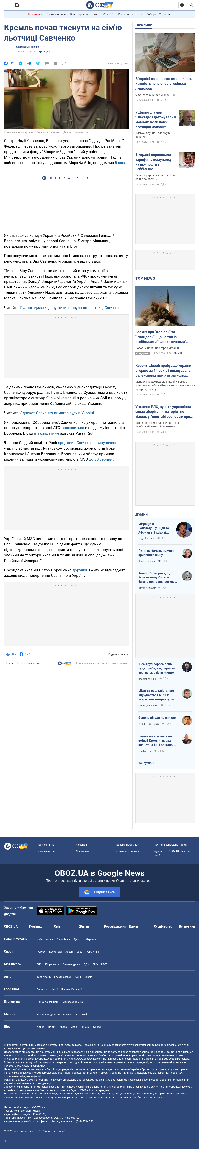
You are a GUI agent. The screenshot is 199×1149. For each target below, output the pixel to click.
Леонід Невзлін (147, 561)
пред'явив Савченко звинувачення (88, 442)
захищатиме (48, 433)
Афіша (40, 1026)
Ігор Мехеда (145, 751)
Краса (63, 1026)
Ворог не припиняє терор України (157, 348)
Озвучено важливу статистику (155, 94)
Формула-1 (92, 951)
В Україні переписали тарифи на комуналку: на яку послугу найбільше (154, 161)
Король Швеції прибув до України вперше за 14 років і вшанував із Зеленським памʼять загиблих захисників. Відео (163, 370)
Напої (54, 989)
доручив (80, 570)
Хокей (69, 951)
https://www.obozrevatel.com (134, 1044)
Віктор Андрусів (147, 588)
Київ (39, 939)
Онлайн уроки (71, 964)
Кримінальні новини (27, 46)
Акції (78, 976)
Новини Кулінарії (71, 989)
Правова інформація (127, 844)
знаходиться (73, 428)
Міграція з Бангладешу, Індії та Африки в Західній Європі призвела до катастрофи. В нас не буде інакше (154, 528)
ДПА (86, 964)
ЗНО (95, 964)
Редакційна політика (28, 663)
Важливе (143, 25)
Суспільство (163, 926)
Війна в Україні (56, 14)
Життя (84, 926)
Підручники (52, 964)
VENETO (108, 14)
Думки (141, 514)
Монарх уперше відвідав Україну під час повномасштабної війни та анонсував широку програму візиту (165, 385)
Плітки (52, 1026)
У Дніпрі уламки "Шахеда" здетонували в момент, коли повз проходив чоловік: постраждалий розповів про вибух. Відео (155, 119)
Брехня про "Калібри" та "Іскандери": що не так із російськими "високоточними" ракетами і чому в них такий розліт (164, 337)
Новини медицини (48, 1014)
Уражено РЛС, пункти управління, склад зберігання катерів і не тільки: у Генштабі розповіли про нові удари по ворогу (163, 412)
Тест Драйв (44, 976)
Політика (36, 926)
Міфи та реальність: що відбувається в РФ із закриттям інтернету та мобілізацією (156, 695)
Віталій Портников (148, 724)
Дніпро (78, 939)
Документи (83, 851)
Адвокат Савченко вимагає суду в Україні (57, 413)
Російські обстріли (130, 14)
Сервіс (88, 976)
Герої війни (35, 14)
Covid (84, 1014)
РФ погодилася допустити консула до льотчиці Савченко (71, 307)
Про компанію (45, 844)
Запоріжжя (63, 939)
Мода (73, 1026)
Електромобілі (62, 976)
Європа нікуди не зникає (157, 718)
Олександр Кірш (147, 679)
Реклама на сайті (47, 851)
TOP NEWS (145, 278)
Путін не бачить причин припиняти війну (156, 553)
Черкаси (91, 939)
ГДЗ (39, 964)
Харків (49, 939)
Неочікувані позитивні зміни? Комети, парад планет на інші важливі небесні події (155, 740)
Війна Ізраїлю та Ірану (84, 14)
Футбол (41, 951)
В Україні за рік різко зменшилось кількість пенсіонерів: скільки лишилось (163, 84)
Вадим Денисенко (148, 705)
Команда (81, 844)
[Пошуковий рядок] (191, 5)
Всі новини (187, 926)
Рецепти (42, 989)
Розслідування (115, 926)
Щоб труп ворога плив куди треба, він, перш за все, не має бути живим (156, 668)
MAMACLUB (70, 1014)
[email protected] (50, 1121)
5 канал (121, 162)
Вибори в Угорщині (158, 14)
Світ (57, 926)
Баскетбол (55, 951)
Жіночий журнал (91, 1026)
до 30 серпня (100, 459)
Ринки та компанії (48, 1001)
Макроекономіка (72, 1001)
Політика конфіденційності (170, 844)
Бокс (79, 951)
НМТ (104, 964)
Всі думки (145, 763)
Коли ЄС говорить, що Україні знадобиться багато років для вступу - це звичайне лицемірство (157, 577)
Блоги (133, 926)
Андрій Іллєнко (146, 538)
